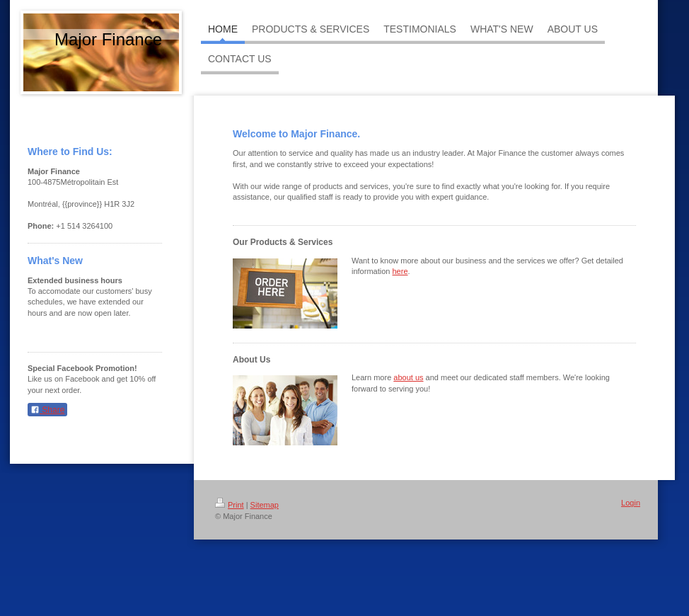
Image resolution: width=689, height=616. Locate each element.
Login (630, 502)
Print (229, 505)
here (399, 271)
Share (47, 410)
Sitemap (264, 505)
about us (408, 377)
